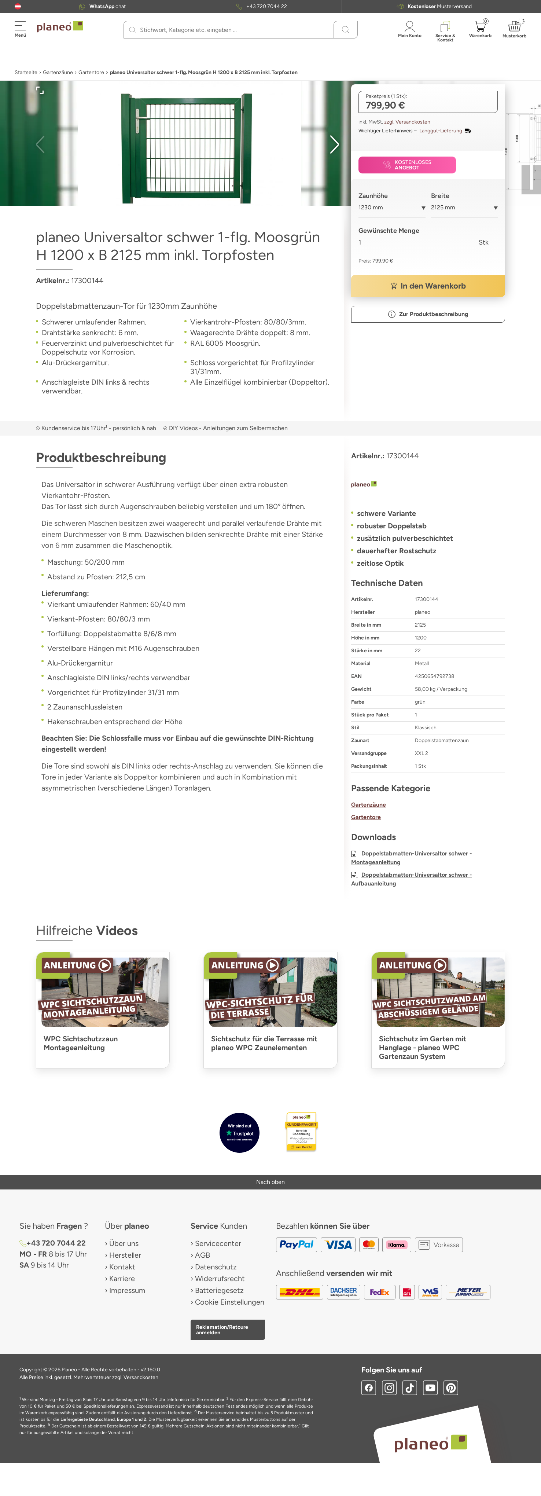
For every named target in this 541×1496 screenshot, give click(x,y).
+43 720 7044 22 (266, 6)
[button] (18, 6)
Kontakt (122, 1266)
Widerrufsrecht (220, 1278)
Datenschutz (216, 1266)
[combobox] (392, 210)
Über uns (124, 1243)
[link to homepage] (60, 27)
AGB (202, 1255)
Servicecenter (218, 1243)
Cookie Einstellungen (229, 1302)
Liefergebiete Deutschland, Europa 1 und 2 (103, 1419)
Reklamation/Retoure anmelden (222, 1329)
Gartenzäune (58, 72)
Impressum (127, 1290)
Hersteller (125, 1255)
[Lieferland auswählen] (18, 6)
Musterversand (440, 6)
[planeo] (428, 485)
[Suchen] (132, 29)
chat (107, 6)
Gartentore (91, 72)
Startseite (26, 72)
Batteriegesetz (219, 1290)
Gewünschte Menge (388, 231)
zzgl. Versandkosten (407, 122)
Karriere (122, 1278)
